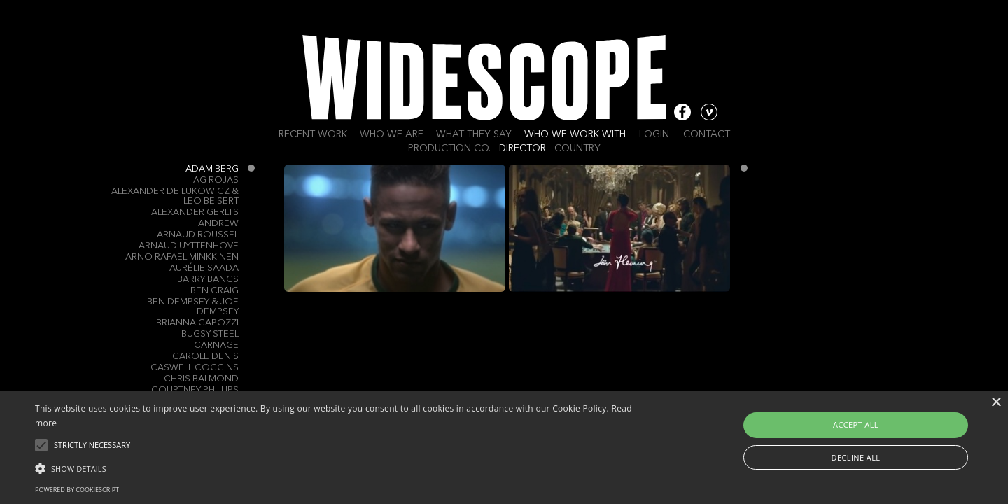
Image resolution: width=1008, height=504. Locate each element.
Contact (706, 134)
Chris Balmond (201, 379)
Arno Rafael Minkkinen (182, 257)
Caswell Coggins (194, 367)
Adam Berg (212, 169)
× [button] (995, 403)
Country (577, 148)
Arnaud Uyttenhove (189, 246)
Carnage (216, 345)
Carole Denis (205, 356)
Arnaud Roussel (198, 234)
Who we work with (575, 134)
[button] (340, 467)
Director (522, 148)
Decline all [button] (856, 457)
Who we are (392, 134)
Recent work (313, 134)
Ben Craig (214, 290)
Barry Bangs (208, 279)
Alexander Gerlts (195, 212)
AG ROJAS (216, 180)
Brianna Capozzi (197, 323)
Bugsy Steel (210, 334)
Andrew (218, 223)
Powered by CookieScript (77, 489)
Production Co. (449, 148)
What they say (474, 134)
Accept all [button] (855, 424)
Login (654, 134)
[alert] (504, 447)
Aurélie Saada (204, 268)
